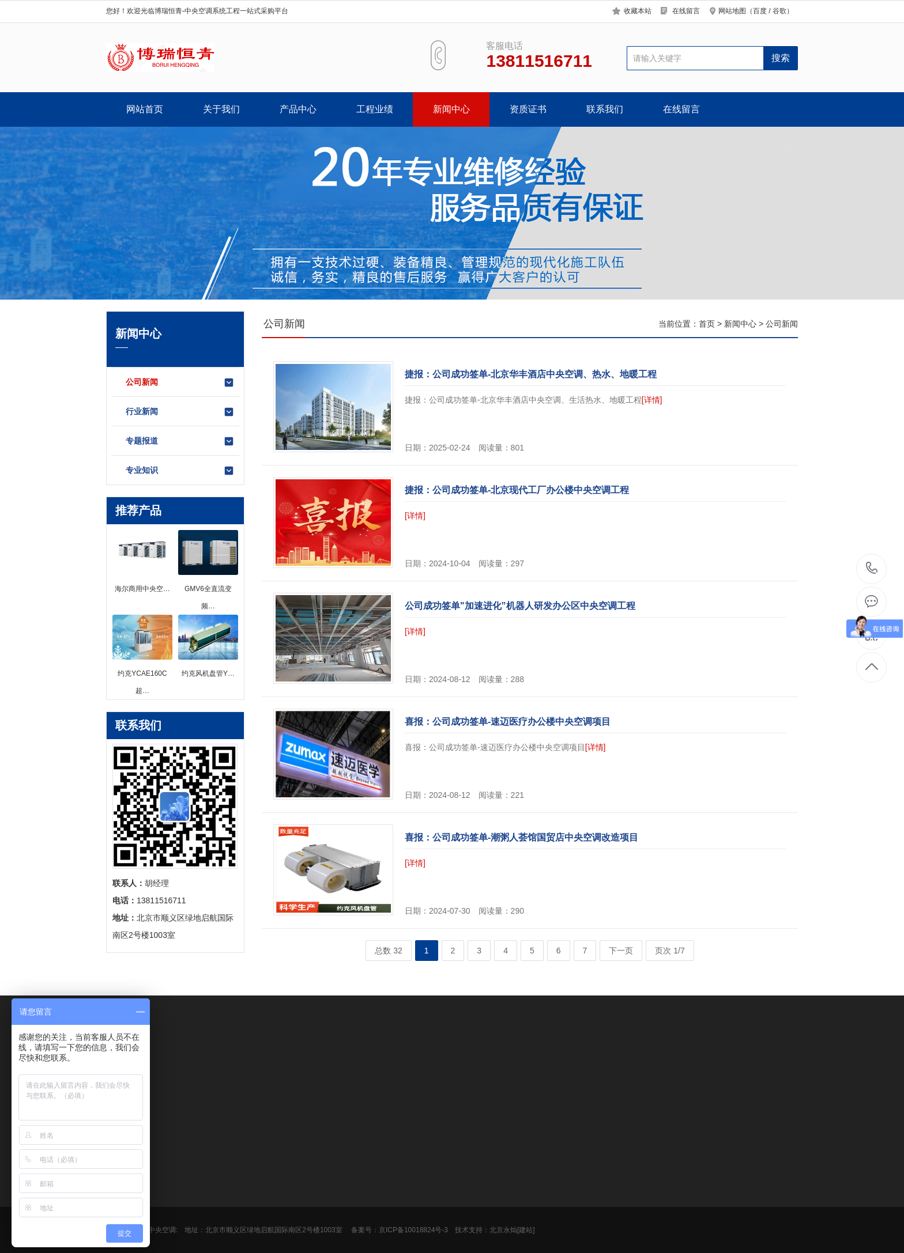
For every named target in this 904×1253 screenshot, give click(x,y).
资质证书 (528, 109)
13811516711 (872, 568)
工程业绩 (374, 109)
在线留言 (686, 11)
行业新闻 (180, 412)
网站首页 (144, 109)
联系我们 (604, 109)
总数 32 (388, 950)
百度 (760, 11)
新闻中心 (451, 109)
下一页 (621, 950)
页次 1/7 (669, 950)
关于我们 (221, 109)
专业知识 (180, 470)
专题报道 (180, 441)
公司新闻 (180, 382)
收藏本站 (637, 11)
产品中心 (298, 109)
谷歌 (779, 11)
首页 (707, 323)
